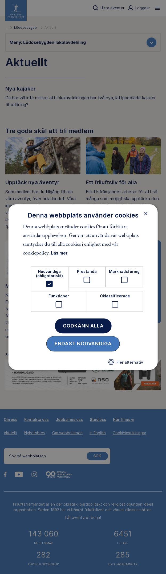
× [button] (146, 213)
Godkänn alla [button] (83, 326)
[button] (125, 363)
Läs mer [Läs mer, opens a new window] (59, 253)
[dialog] (83, 287)
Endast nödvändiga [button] (83, 343)
